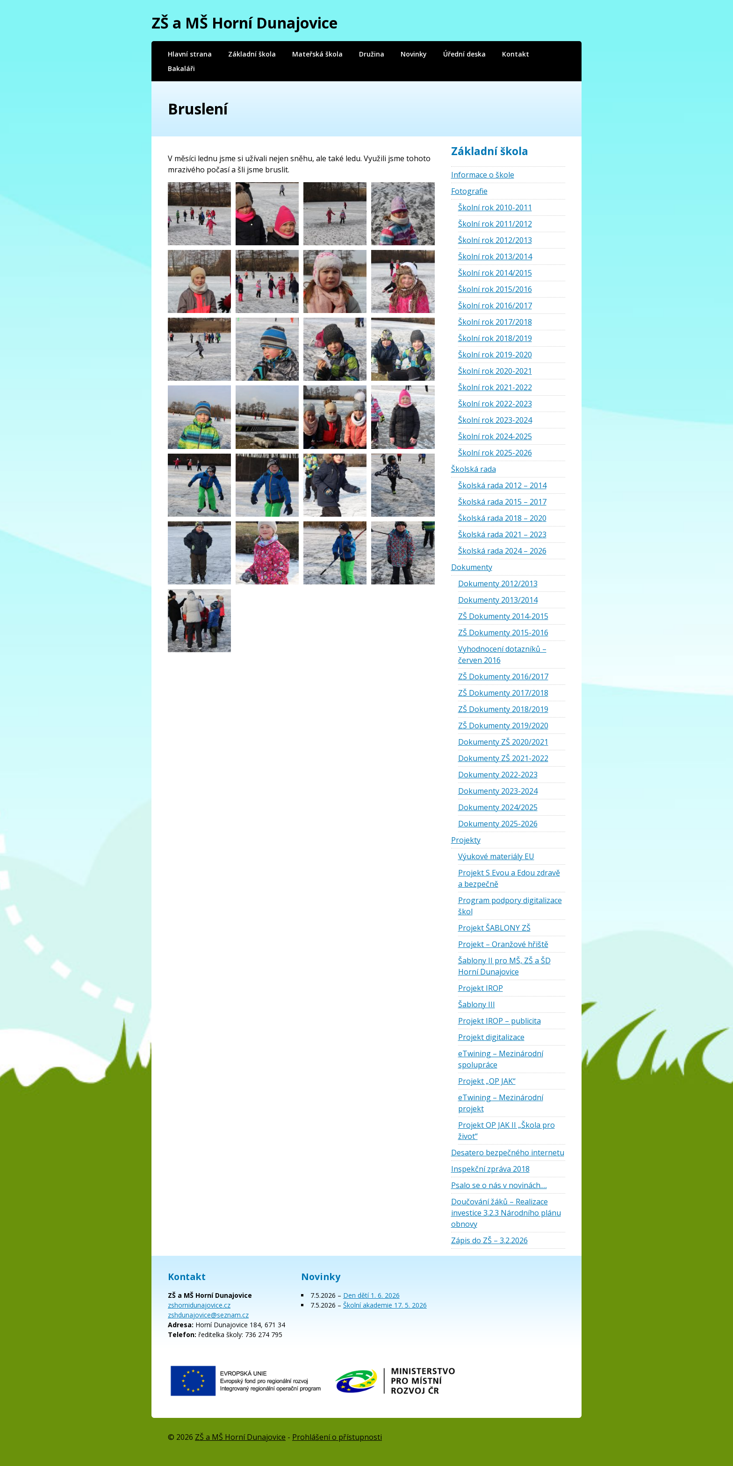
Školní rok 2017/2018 (495, 322)
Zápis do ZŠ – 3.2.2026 (489, 1240)
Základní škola (252, 54)
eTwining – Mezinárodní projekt (500, 1103)
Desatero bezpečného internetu (507, 1152)
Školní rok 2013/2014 (495, 256)
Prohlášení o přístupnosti (337, 1437)
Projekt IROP (480, 988)
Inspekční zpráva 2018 (490, 1169)
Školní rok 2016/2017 (495, 305)
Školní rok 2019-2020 (495, 354)
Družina (371, 54)
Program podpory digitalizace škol (510, 906)
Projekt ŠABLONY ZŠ (494, 928)
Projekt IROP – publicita (499, 1021)
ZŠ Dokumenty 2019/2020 (503, 725)
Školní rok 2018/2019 (495, 338)
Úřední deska (464, 54)
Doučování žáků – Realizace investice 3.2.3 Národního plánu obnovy (506, 1212)
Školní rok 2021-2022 (495, 387)
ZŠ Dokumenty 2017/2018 (503, 693)
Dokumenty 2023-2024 (498, 791)
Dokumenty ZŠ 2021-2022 (503, 758)
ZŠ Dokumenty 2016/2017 (503, 676)
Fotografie (469, 191)
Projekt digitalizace (491, 1037)
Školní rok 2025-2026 (495, 453)
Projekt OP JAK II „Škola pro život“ (506, 1130)
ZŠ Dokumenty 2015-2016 (503, 632)
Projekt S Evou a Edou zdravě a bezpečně (509, 878)
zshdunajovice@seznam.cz (208, 1314)
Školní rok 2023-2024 (495, 420)
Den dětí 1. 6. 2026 (371, 1295)
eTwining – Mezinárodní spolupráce (500, 1059)
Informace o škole (482, 175)
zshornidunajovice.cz (199, 1305)
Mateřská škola (317, 54)
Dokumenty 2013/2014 (498, 600)
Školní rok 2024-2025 (495, 436)
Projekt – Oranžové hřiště (503, 944)
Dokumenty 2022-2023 (498, 774)
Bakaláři (181, 68)
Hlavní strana (190, 54)
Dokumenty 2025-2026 (498, 823)
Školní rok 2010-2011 (495, 207)
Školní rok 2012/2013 (495, 240)
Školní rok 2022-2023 (495, 404)
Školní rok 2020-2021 (495, 371)
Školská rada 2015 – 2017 (502, 502)
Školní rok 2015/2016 (495, 289)
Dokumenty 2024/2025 (498, 807)
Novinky (414, 54)
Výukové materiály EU (496, 856)
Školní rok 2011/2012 (495, 224)
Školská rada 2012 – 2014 (502, 485)
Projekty (466, 840)
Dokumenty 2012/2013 (498, 583)
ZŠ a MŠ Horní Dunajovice (244, 23)
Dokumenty (471, 567)
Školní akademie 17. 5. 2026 (385, 1305)
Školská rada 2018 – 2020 (502, 518)
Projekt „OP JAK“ (487, 1081)
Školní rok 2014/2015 (495, 273)
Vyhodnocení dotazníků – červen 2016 (502, 654)
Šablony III (476, 1004)
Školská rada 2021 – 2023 (502, 534)
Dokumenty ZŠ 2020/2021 (503, 742)
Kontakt (515, 54)
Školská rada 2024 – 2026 (502, 551)
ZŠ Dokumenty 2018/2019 (503, 709)
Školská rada (473, 469)
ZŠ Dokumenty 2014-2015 (503, 616)
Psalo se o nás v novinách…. (499, 1185)
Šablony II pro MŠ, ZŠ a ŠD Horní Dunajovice (504, 966)
